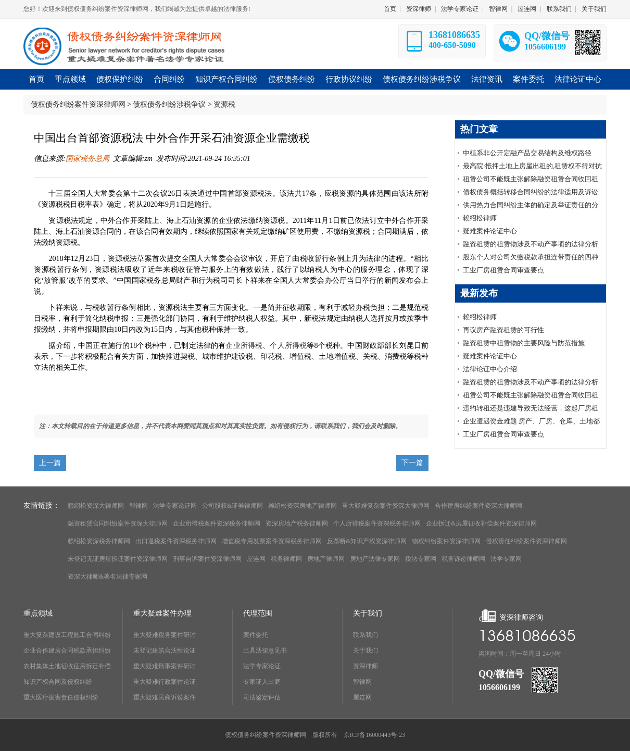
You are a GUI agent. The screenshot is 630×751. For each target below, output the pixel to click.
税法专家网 (420, 558)
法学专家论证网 (175, 505)
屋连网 (527, 8)
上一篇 (50, 463)
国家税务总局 (87, 158)
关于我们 (594, 8)
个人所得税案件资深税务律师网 (377, 523)
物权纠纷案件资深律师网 (446, 541)
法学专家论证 (459, 8)
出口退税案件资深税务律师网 (176, 541)
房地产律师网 (326, 558)
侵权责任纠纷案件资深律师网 (526, 541)
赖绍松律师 (480, 218)
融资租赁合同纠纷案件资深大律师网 (118, 523)
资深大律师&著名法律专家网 (107, 576)
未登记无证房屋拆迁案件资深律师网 (118, 558)
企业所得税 (243, 345)
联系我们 (559, 8)
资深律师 (418, 8)
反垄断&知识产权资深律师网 (367, 541)
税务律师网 (286, 558)
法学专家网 (506, 558)
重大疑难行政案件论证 (164, 681)
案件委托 (255, 635)
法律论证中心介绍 (490, 369)
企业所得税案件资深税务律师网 (216, 523)
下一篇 (412, 463)
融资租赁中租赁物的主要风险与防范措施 (524, 343)
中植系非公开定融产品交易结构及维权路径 (527, 153)
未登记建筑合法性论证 (164, 650)
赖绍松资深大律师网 (96, 505)
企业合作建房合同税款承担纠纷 (67, 650)
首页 (390, 8)
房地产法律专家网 (375, 558)
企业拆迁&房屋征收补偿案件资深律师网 (481, 523)
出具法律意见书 (265, 650)
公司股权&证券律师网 (232, 505)
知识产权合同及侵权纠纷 (57, 681)
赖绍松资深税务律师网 (99, 541)
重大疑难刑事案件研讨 (164, 666)
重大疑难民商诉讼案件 (164, 697)
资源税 (224, 104)
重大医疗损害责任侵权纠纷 (60, 697)
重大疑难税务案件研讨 (164, 635)
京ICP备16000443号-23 (375, 735)
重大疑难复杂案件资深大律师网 (386, 505)
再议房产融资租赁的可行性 (503, 330)
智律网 (498, 8)
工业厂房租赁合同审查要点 (503, 270)
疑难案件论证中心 (490, 231)
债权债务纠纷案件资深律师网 (78, 104)
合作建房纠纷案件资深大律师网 (478, 505)
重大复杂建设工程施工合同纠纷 (67, 635)
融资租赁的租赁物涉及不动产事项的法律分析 (530, 244)
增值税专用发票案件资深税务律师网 (272, 541)
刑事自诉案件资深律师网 (207, 558)
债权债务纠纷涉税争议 (169, 104)
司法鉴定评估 (262, 697)
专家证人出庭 (262, 681)
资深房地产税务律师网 (297, 523)
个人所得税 (288, 345)
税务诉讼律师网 (463, 558)
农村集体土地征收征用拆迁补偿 (67, 666)
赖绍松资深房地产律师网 (302, 505)
